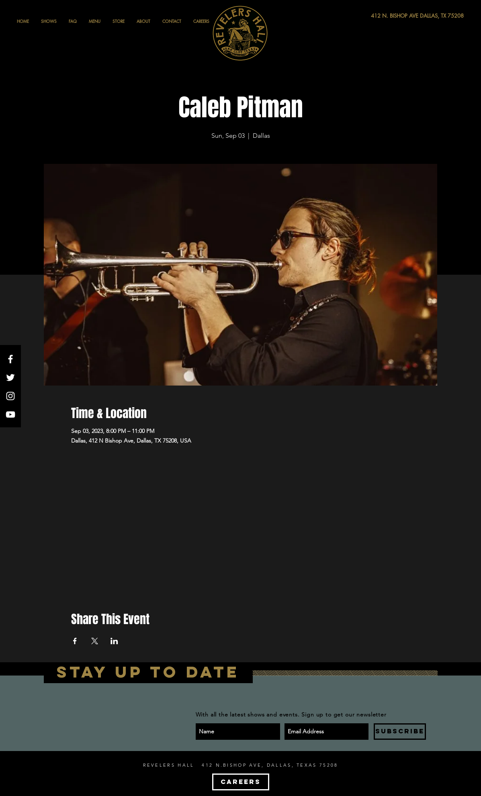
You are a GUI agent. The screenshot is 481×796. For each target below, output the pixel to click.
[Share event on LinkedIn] (114, 641)
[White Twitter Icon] (10, 377)
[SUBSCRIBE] (400, 731)
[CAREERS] (240, 782)
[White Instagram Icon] (10, 396)
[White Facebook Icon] (10, 359)
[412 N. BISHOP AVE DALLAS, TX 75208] (387, 16)
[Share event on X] (94, 641)
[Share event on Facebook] (75, 641)
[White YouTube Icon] (10, 414)
